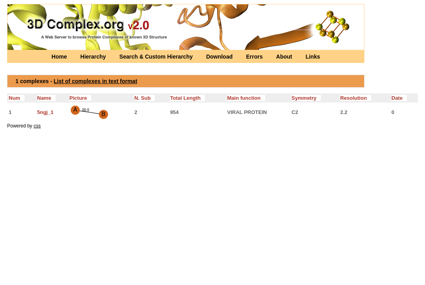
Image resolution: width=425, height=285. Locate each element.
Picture (80, 98)
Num (17, 98)
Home (60, 56)
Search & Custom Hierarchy (156, 56)
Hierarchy (93, 56)
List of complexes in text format (95, 81)
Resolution (355, 98)
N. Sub (144, 98)
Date (399, 98)
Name (46, 98)
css (37, 126)
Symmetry (306, 98)
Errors (255, 56)
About (284, 56)
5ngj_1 (45, 112)
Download (220, 56)
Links (312, 56)
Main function (246, 98)
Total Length (187, 98)
